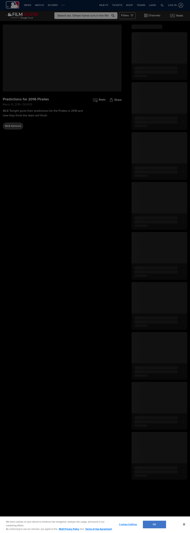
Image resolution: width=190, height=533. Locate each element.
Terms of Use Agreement (98, 529)
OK (154, 524)
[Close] (184, 524)
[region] (95, 524)
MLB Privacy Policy (69, 529)
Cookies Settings (128, 524)
